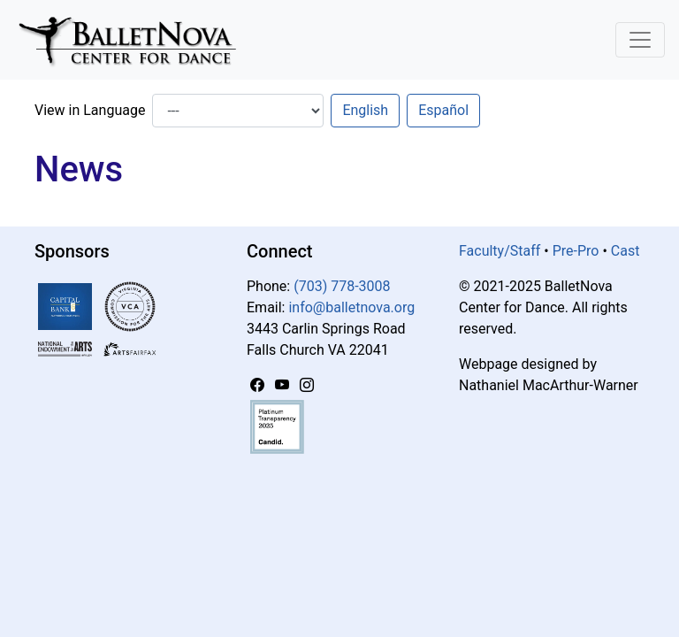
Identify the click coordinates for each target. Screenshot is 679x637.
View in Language (89, 110)
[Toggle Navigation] (640, 40)
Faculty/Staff (499, 250)
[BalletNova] (134, 40)
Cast (625, 250)
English (365, 110)
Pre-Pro (576, 250)
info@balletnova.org (351, 307)
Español (443, 110)
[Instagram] (306, 385)
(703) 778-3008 (342, 286)
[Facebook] (259, 385)
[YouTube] (283, 385)
